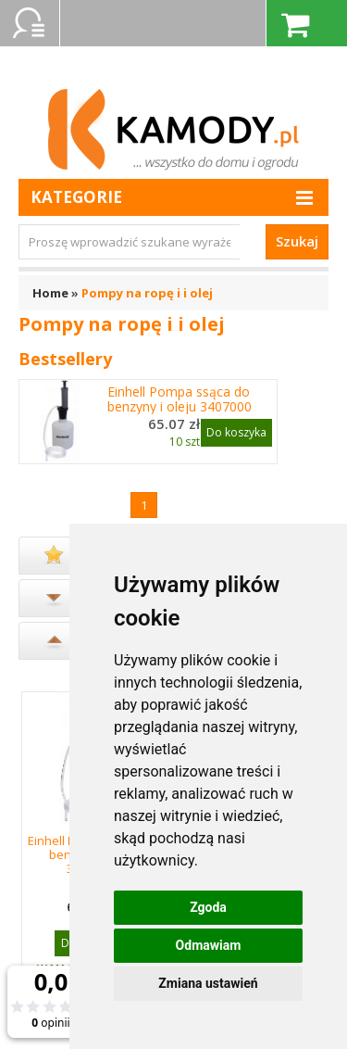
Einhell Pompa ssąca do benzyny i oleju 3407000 (179, 399)
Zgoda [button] (208, 907)
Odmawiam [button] (209, 945)
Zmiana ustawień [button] (207, 983)
